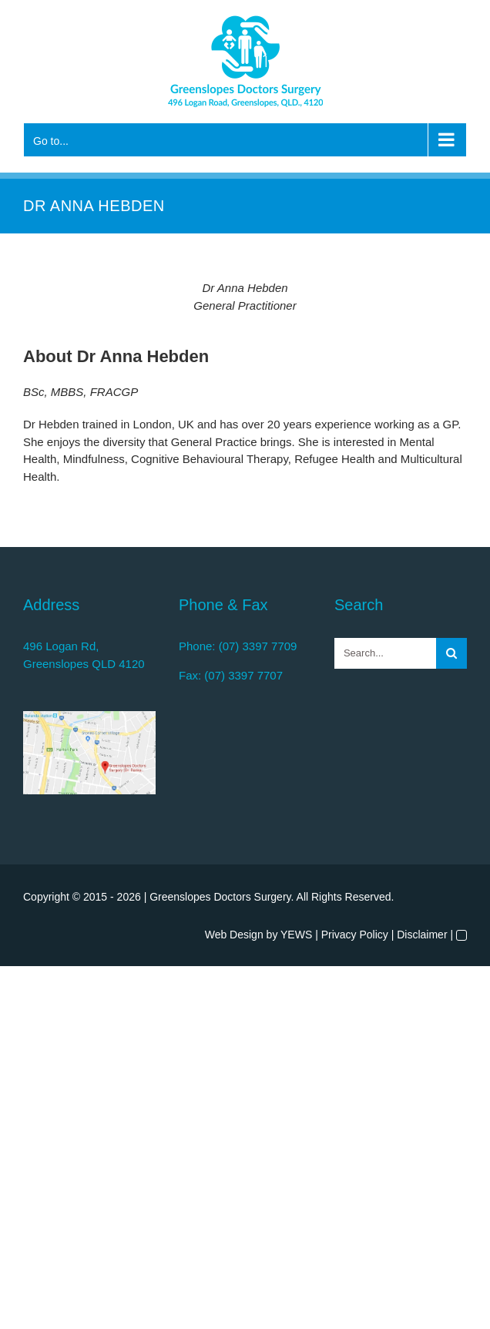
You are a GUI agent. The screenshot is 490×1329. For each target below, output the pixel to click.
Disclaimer (422, 934)
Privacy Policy (354, 934)
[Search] (451, 653)
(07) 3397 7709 (258, 646)
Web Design (234, 934)
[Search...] (385, 653)
